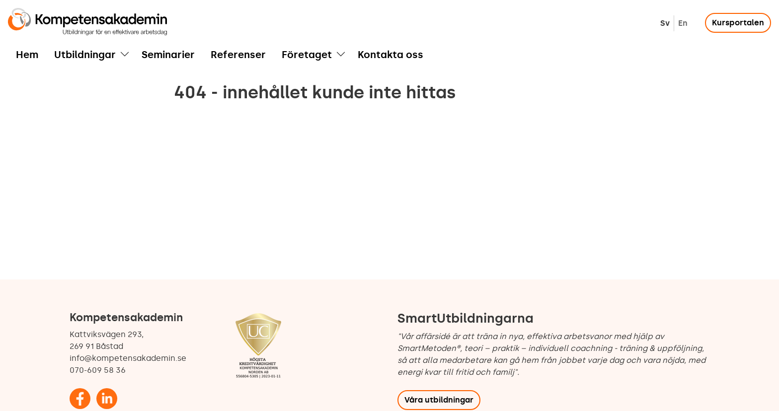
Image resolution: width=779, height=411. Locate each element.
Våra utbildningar (438, 400)
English (683, 23)
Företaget (307, 55)
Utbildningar (85, 55)
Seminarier (168, 55)
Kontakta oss (390, 55)
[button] (125, 54)
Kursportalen (738, 22)
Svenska (665, 23)
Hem (27, 55)
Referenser (238, 55)
